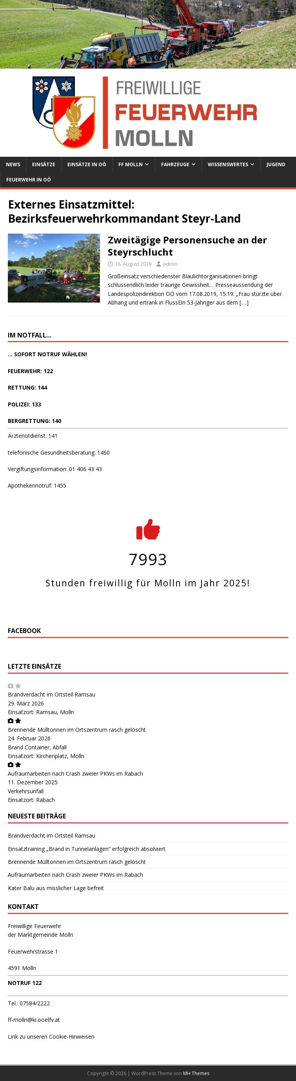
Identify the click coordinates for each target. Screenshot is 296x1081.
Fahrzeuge (175, 164)
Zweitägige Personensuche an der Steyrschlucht (187, 245)
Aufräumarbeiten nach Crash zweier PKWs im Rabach (75, 773)
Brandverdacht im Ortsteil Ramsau (51, 694)
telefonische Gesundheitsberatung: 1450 (59, 452)
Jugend (276, 164)
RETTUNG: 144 (27, 387)
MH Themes (196, 1073)
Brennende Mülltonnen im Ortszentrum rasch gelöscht (77, 729)
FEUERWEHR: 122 (30, 371)
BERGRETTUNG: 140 (34, 420)
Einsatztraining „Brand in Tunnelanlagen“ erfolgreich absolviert (86, 848)
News (13, 164)
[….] (244, 302)
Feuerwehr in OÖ (28, 179)
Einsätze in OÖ (86, 164)
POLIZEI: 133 (24, 404)
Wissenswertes (228, 164)
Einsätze (43, 164)
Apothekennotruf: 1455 (37, 485)
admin (170, 263)
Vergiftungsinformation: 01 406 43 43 (55, 469)
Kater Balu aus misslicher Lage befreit (56, 888)
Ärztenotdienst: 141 (33, 435)
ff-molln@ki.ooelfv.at (34, 1019)
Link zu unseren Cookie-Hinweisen (51, 1036)
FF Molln (130, 164)
